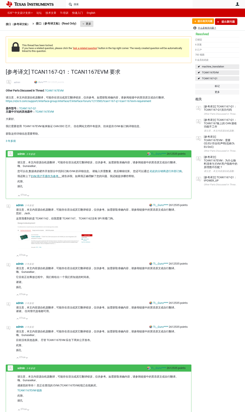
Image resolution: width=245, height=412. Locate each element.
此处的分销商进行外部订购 (166, 171)
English (86, 12)
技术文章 (48, 12)
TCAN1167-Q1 (209, 78)
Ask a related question (85, 48)
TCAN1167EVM (210, 72)
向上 (19, 196)
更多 (90, 23)
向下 (28, 196)
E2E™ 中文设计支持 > (19, 12)
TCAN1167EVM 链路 (29, 390)
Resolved (202, 34)
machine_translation (213, 66)
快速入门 (74, 12)
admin (17, 82)
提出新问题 (228, 21)
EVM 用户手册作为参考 (44, 176)
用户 (237, 4)
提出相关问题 (203, 21)
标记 (217, 86)
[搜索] (129, 4)
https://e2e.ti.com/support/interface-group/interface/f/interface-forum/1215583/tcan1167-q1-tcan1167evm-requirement (78, 101)
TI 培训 (61, 12)
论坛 (36, 12)
